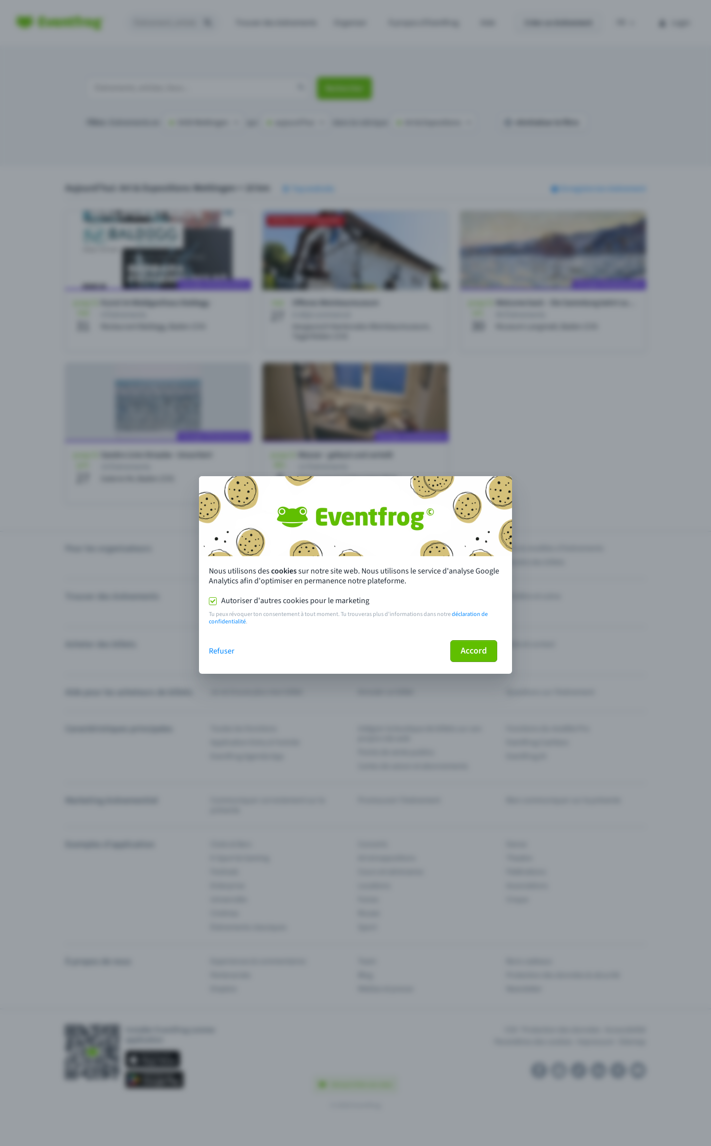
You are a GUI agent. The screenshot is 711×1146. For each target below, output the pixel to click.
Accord (474, 651)
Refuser (222, 651)
